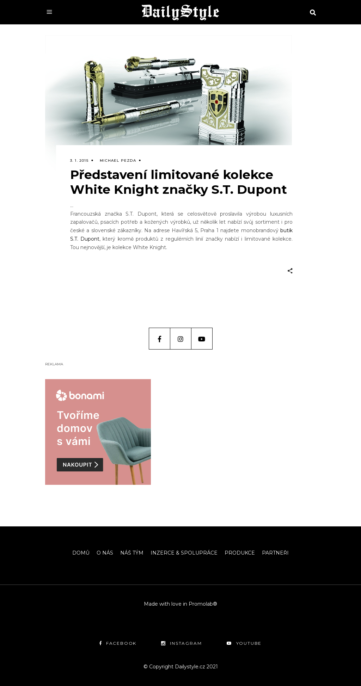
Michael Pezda (118, 160)
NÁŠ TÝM (131, 553)
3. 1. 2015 (79, 160)
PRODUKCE (240, 553)
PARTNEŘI (275, 553)
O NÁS (105, 553)
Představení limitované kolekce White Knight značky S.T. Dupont (178, 182)
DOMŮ (81, 553)
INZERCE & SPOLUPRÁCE (184, 553)
